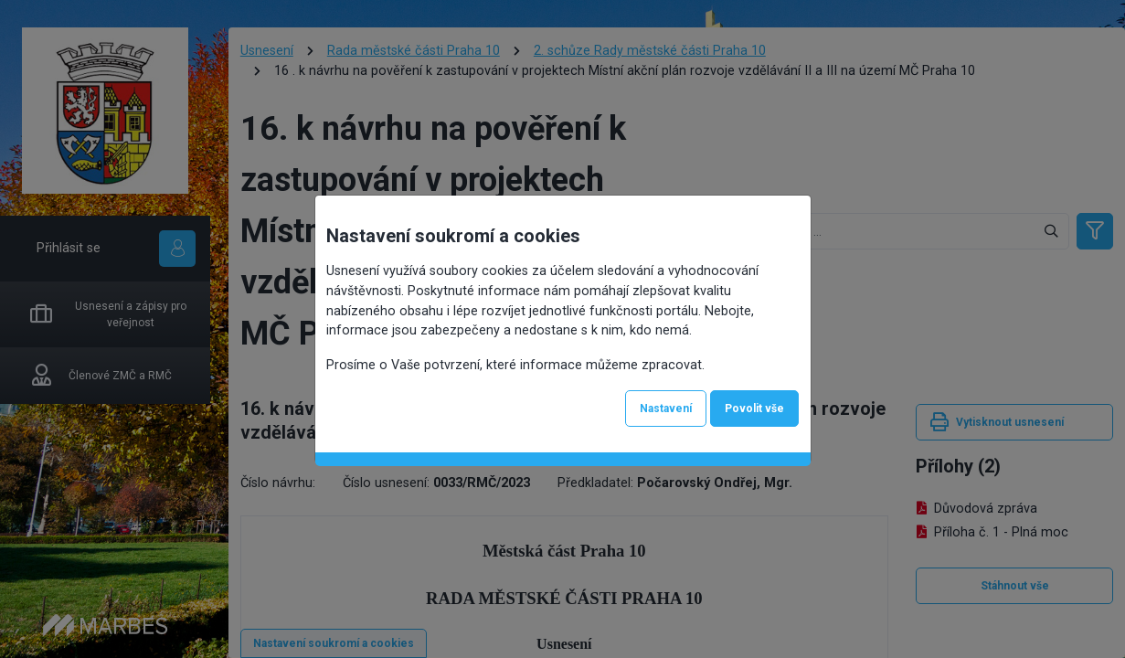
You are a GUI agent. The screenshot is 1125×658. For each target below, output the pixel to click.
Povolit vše (754, 408)
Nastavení (666, 408)
